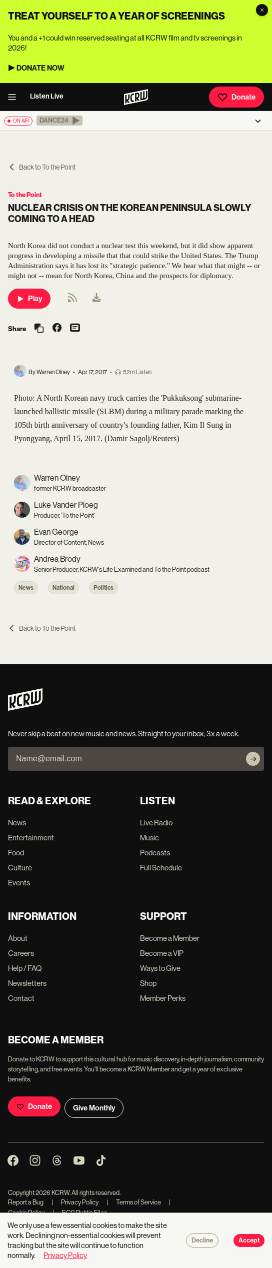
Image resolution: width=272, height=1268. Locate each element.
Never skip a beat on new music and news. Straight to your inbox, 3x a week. (124, 733)
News (26, 587)
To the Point (25, 195)
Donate (237, 97)
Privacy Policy (75, 1202)
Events (19, 882)
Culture (20, 867)
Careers (21, 953)
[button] (59, 121)
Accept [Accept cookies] (249, 1240)
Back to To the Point (42, 167)
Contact (21, 998)
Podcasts (155, 852)
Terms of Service (133, 1202)
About (18, 938)
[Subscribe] (253, 759)
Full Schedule (161, 867)
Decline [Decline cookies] (202, 1240)
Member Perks (163, 998)
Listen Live (47, 96)
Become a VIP (162, 953)
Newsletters (27, 983)
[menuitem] (96, 299)
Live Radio (156, 822)
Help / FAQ (25, 968)
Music (149, 837)
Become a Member (170, 938)
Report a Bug (26, 1202)
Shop (148, 983)
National (63, 587)
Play (29, 298)
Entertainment (31, 837)
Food (16, 852)
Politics (104, 587)
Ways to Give (160, 968)
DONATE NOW (40, 68)
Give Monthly (94, 1107)
